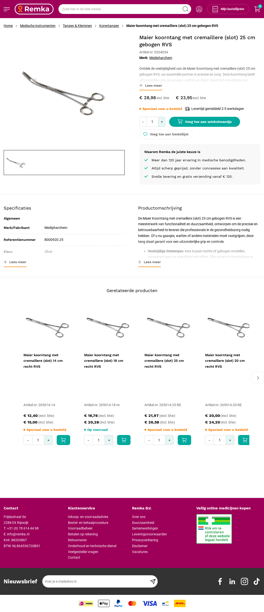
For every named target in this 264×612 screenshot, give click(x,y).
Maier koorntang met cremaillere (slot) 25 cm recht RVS (164, 361)
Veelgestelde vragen (83, 552)
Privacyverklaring (145, 540)
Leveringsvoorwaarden (149, 534)
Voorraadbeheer (80, 528)
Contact (74, 557)
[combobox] (124, 9)
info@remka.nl (18, 534)
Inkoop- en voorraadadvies (88, 517)
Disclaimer (140, 546)
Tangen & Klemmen (77, 26)
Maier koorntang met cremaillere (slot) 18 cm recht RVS (103, 361)
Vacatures (140, 552)
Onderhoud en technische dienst (92, 546)
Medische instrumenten (37, 26)
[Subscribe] (153, 581)
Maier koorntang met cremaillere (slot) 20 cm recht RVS (225, 361)
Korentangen (109, 26)
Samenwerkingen (145, 528)
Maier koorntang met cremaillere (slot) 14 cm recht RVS (43, 361)
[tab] (34, 508)
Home (8, 26)
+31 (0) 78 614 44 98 (23, 528)
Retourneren (77, 540)
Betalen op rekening (83, 534)
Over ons (138, 517)
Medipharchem (160, 58)
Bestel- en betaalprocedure (88, 523)
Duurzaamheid (143, 523)
